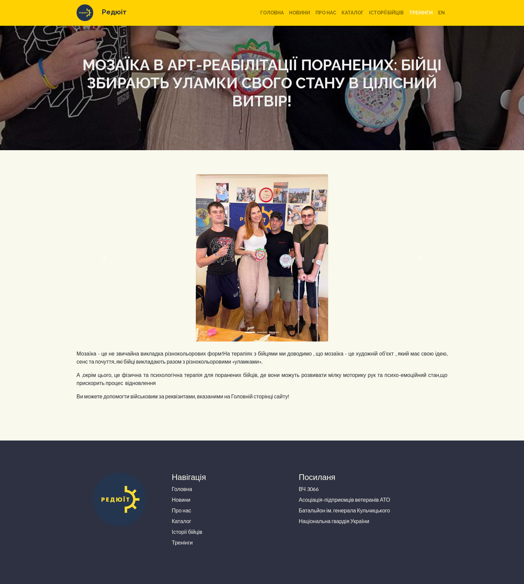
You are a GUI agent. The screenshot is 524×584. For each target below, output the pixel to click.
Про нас (325, 12)
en (441, 12)
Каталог (353, 12)
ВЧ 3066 (309, 489)
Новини (299, 12)
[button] (104, 258)
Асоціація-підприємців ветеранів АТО (344, 499)
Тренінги (421, 12)
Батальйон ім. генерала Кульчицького (344, 510)
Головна (272, 12)
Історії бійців (386, 12)
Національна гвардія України (334, 521)
